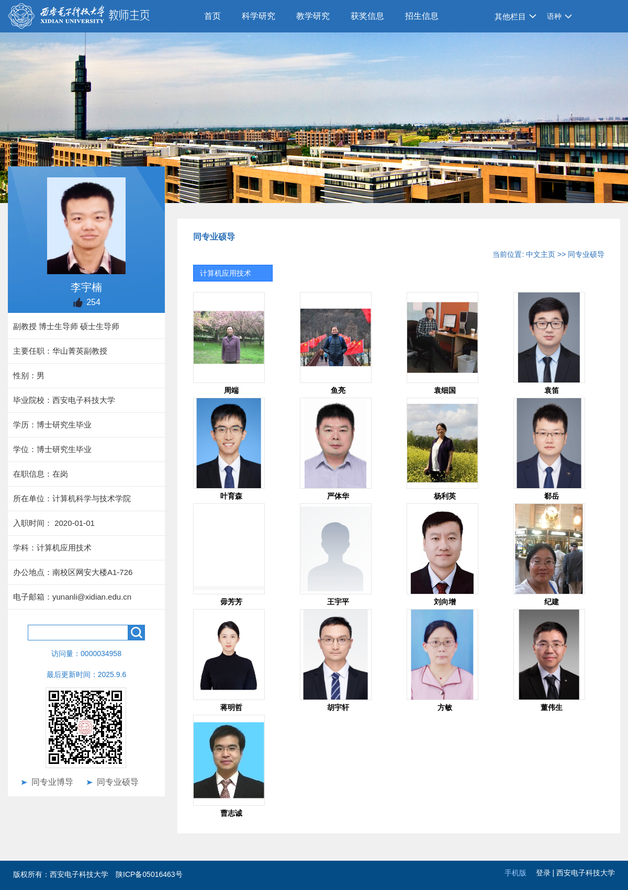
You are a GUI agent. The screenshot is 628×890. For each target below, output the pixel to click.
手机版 (515, 873)
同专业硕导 (118, 782)
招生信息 (422, 16)
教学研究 (313, 16)
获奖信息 (367, 16)
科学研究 (258, 16)
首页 (212, 16)
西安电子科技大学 (585, 873)
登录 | (546, 873)
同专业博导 (52, 782)
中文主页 (540, 254)
